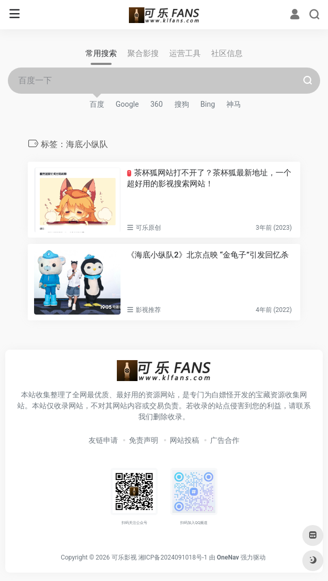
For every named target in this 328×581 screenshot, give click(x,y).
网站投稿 (184, 440)
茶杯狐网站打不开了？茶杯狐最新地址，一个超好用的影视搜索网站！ (209, 178)
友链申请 (103, 440)
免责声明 (143, 440)
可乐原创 (148, 227)
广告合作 (224, 440)
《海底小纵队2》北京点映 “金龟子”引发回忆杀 (208, 255)
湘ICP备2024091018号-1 (172, 557)
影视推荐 (148, 310)
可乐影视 (124, 557)
